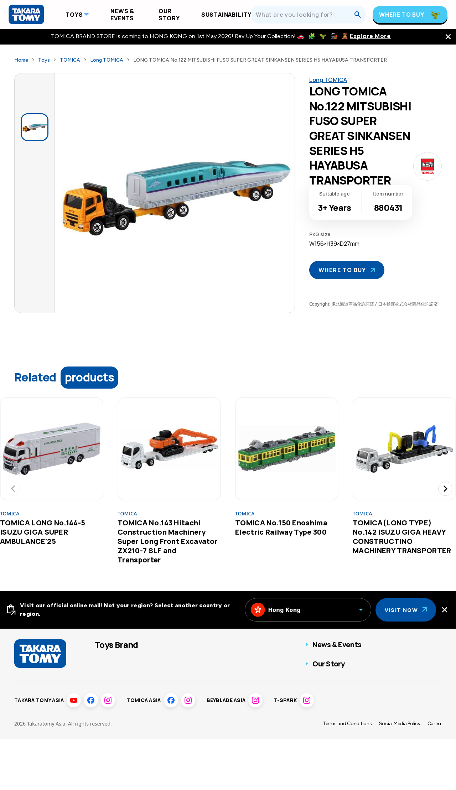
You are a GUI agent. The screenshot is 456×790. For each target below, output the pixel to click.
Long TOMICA (106, 60)
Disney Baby (170, 702)
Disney (163, 688)
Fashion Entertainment (244, 659)
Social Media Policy (399, 775)
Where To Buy (401, 15)
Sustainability (226, 14)
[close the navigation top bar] (448, 36)
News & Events (122, 14)
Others (223, 688)
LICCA (103, 716)
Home (21, 60)
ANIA (161, 659)
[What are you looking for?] (305, 14)
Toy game (227, 674)
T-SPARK (166, 674)
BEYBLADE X (111, 688)
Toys (74, 14)
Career (435, 775)
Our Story (169, 14)
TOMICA (70, 60)
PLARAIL (105, 674)
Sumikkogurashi (175, 716)
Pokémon (107, 702)
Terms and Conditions (347, 775)
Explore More (370, 36)
